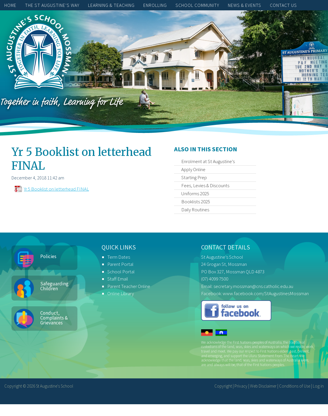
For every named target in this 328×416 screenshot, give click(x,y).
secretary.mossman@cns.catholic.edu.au (253, 286)
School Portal (121, 271)
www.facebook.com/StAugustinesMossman (266, 293)
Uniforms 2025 (195, 193)
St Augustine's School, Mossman (39, 53)
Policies (48, 256)
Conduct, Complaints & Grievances (54, 318)
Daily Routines (195, 209)
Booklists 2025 (195, 201)
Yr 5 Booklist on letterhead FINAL (56, 189)
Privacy (240, 386)
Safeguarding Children (54, 286)
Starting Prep (194, 177)
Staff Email (117, 279)
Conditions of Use (294, 386)
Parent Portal (120, 264)
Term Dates (118, 257)
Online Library (120, 293)
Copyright (223, 386)
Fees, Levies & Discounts (205, 185)
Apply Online (193, 169)
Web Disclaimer (263, 386)
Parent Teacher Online (128, 286)
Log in (318, 386)
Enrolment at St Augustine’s (208, 161)
